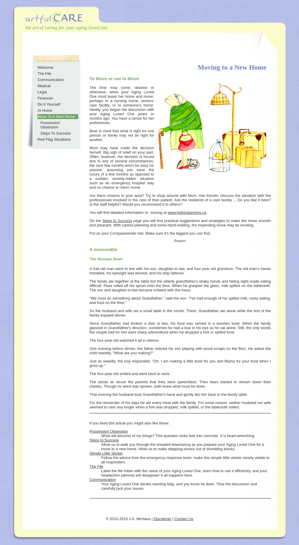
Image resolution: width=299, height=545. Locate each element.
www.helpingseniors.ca (187, 212)
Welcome (45, 67)
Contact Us (183, 519)
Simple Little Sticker (106, 453)
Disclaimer (162, 519)
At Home (45, 110)
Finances (45, 98)
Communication (103, 479)
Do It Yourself (49, 104)
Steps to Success (117, 221)
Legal (42, 92)
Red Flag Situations (54, 139)
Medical (44, 86)
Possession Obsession (109, 431)
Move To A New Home (56, 116)
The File (96, 466)
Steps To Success (56, 133)
